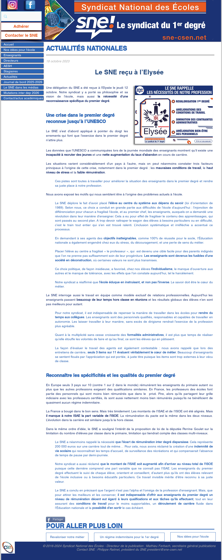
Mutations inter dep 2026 (21, 93)
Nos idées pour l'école (19, 50)
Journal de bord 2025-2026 (23, 82)
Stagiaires (11, 71)
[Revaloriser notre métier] (67, 537)
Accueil (9, 44)
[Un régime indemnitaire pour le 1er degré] (129, 537)
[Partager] (55, 519)
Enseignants (12, 55)
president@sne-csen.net (164, 549)
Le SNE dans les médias (21, 87)
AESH (8, 66)
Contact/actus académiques (23, 98)
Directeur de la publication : (126, 546)
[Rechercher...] (21, 16)
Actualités (10, 76)
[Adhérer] (21, 26)
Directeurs (11, 60)
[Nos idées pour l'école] (193, 536)
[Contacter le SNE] (21, 35)
